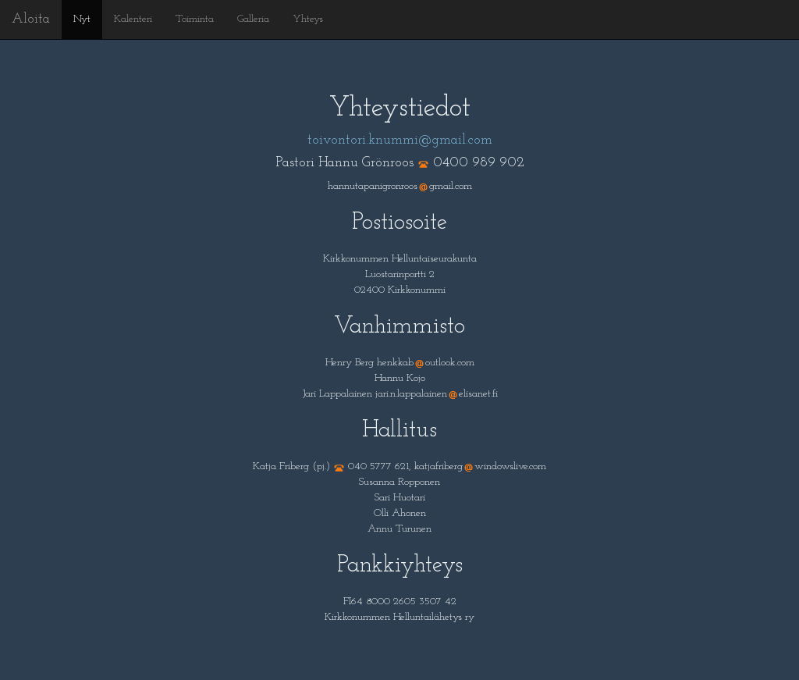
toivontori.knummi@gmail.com (399, 140)
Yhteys (308, 19)
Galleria (253, 19)
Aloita (31, 19)
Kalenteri (133, 19)
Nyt (82, 19)
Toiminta (195, 19)
